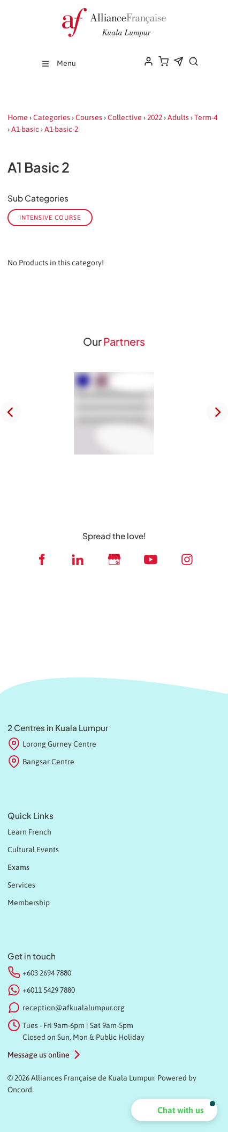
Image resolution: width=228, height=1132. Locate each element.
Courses (88, 117)
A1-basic (25, 129)
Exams (18, 867)
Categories (51, 117)
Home (17, 117)
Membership (28, 902)
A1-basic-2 (61, 129)
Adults (178, 117)
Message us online (38, 1055)
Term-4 (205, 117)
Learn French (29, 832)
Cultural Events (33, 849)
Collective (125, 117)
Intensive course (50, 217)
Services (21, 885)
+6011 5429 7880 (48, 990)
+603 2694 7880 (46, 973)
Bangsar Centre (40, 762)
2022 (154, 117)
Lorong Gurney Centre (51, 744)
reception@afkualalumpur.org (73, 1007)
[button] (174, 1110)
